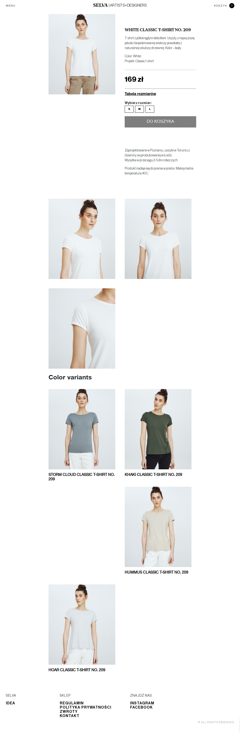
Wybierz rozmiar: (138, 103)
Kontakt (69, 716)
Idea (10, 703)
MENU (11, 5)
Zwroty (69, 711)
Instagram (142, 703)
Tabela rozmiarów (140, 93)
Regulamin (72, 703)
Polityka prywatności (85, 707)
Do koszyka (160, 122)
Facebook (141, 707)
